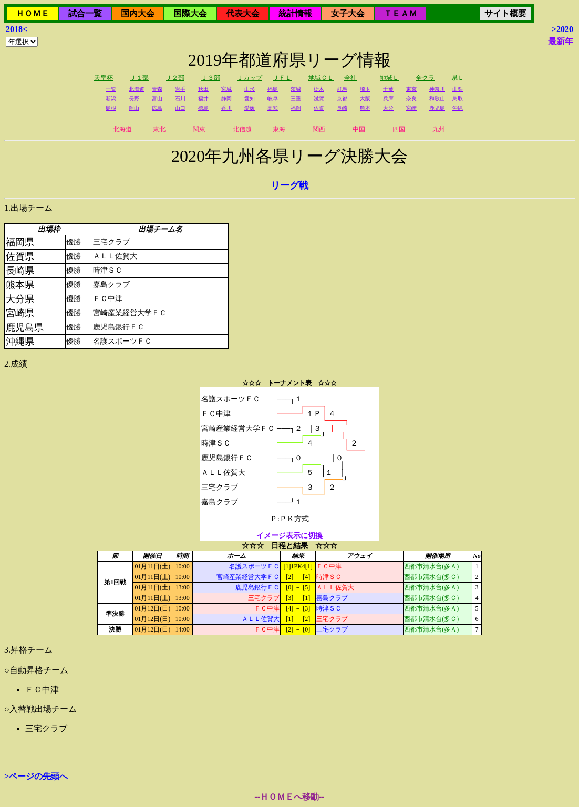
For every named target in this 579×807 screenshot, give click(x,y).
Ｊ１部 (139, 77)
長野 (134, 98)
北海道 (136, 89)
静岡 (226, 98)
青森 (157, 89)
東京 (411, 89)
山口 (180, 108)
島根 (111, 108)
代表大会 (243, 13)
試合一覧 (85, 13)
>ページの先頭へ (36, 776)
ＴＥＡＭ (400, 13)
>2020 (562, 29)
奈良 (411, 98)
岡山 (134, 108)
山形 (249, 89)
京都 (342, 98)
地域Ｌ (389, 77)
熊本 (365, 108)
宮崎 (411, 108)
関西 (319, 129)
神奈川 (437, 89)
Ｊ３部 (210, 77)
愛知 (249, 98)
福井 (203, 98)
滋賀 (319, 98)
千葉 (388, 89)
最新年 (560, 41)
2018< (16, 29)
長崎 (342, 108)
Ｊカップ (249, 77)
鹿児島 (437, 108)
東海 (279, 129)
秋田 (203, 89)
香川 (226, 108)
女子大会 (348, 13)
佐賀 (319, 108)
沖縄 (457, 108)
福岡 (296, 108)
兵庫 (388, 98)
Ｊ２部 (175, 77)
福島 (272, 89)
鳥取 (457, 98)
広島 (157, 108)
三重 (296, 98)
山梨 (457, 89)
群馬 (342, 89)
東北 (159, 129)
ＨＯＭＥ (32, 13)
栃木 (319, 89)
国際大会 (190, 13)
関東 (199, 129)
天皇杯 (103, 77)
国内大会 (137, 13)
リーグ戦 (289, 185)
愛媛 (249, 108)
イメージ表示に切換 (289, 536)
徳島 (203, 108)
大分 (388, 108)
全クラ (425, 77)
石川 (180, 98)
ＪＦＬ (282, 77)
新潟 (111, 98)
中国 (359, 129)
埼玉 (365, 89)
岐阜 (272, 98)
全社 (350, 77)
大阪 (365, 98)
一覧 (111, 89)
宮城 (226, 89)
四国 (398, 129)
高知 (272, 108)
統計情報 (295, 13)
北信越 (242, 129)
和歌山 (437, 98)
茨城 (296, 89)
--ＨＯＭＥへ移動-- (289, 796)
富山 (157, 98)
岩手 (180, 89)
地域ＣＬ (321, 77)
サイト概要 (505, 13)
